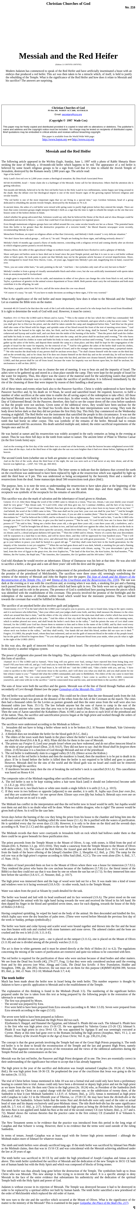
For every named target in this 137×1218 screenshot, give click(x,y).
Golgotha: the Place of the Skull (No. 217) (104, 1202)
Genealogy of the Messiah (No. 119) (79, 689)
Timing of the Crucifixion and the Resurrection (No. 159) (85, 579)
